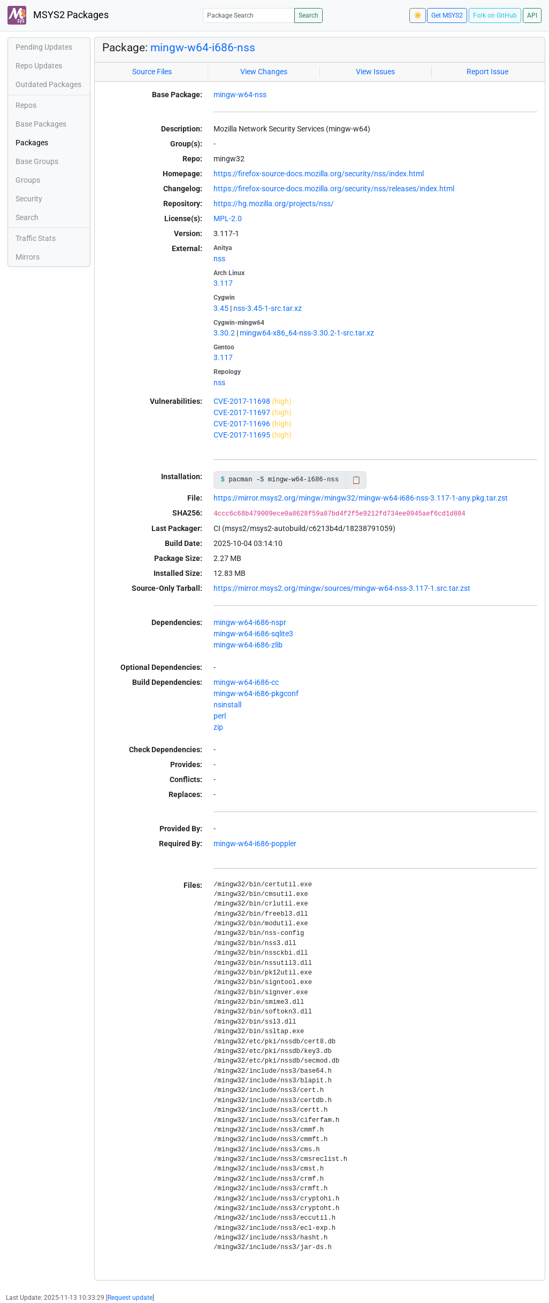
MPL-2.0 (228, 218)
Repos (26, 105)
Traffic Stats (36, 238)
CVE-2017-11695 (242, 435)
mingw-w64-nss (240, 94)
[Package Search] (249, 15)
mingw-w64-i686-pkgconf (256, 693)
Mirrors (28, 257)
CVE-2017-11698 (242, 401)
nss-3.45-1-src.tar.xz (267, 308)
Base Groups (37, 161)
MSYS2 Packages (58, 15)
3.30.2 (224, 333)
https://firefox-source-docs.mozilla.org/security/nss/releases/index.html (334, 188)
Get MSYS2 (447, 15)
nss (219, 258)
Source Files (152, 71)
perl (220, 716)
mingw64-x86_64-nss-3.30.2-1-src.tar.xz (307, 333)
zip (218, 727)
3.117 (223, 283)
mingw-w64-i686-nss (202, 47)
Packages (32, 142)
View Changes (263, 71)
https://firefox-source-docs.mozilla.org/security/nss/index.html (319, 173)
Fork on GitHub (495, 15)
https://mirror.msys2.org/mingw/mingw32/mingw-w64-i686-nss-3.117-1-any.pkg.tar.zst (361, 498)
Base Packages (41, 124)
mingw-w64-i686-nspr (250, 622)
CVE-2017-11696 (242, 423)
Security (29, 198)
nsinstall (227, 704)
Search (308, 15)
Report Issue (487, 71)
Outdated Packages (48, 84)
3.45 (221, 308)
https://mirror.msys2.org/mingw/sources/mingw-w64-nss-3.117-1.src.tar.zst (342, 588)
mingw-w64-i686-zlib (248, 645)
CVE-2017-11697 (242, 412)
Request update (130, 1297)
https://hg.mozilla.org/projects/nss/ (274, 203)
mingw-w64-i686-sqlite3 (253, 633)
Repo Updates (39, 65)
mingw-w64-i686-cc (246, 682)
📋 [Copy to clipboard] (356, 479)
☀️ (418, 15)
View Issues (375, 71)
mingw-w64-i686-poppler (255, 843)
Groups (28, 180)
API (532, 15)
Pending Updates (44, 47)
